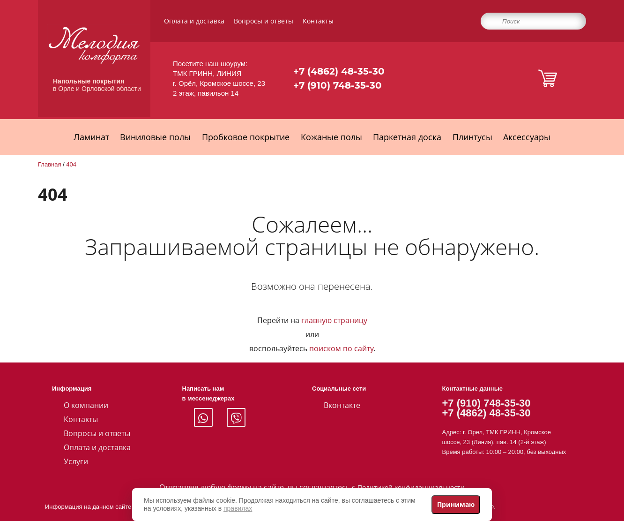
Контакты (318, 20)
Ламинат (91, 137)
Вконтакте (342, 405)
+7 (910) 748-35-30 (337, 85)
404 (71, 164)
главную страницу (334, 320)
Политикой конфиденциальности (411, 487)
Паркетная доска (407, 137)
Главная (49, 164)
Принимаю (456, 504)
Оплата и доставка (194, 20)
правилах (237, 508)
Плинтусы (472, 137)
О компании (86, 405)
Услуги (76, 461)
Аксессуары (526, 137)
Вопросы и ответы (263, 20)
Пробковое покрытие (246, 137)
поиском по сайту (341, 348)
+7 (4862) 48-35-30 (339, 71)
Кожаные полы (331, 137)
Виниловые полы (155, 137)
